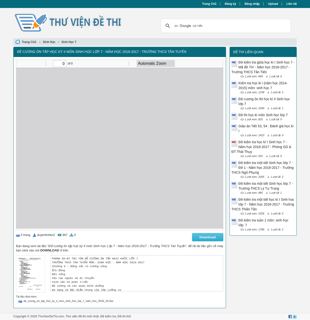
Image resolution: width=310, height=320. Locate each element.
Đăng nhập (252, 4)
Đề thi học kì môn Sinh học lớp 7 (263, 115)
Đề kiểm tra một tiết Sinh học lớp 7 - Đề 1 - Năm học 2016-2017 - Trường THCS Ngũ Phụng (263, 167)
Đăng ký (230, 4)
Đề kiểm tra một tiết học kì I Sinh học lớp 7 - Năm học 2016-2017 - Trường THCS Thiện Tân (263, 204)
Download (208, 237)
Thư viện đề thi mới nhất (82, 316)
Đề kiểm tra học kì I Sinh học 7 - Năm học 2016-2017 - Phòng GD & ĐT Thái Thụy (261, 147)
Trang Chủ (209, 4)
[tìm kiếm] (225, 26)
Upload (273, 4)
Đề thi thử (124, 316)
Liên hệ (292, 4)
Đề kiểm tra (108, 316)
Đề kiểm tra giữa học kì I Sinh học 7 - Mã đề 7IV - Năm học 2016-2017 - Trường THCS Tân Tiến (263, 67)
